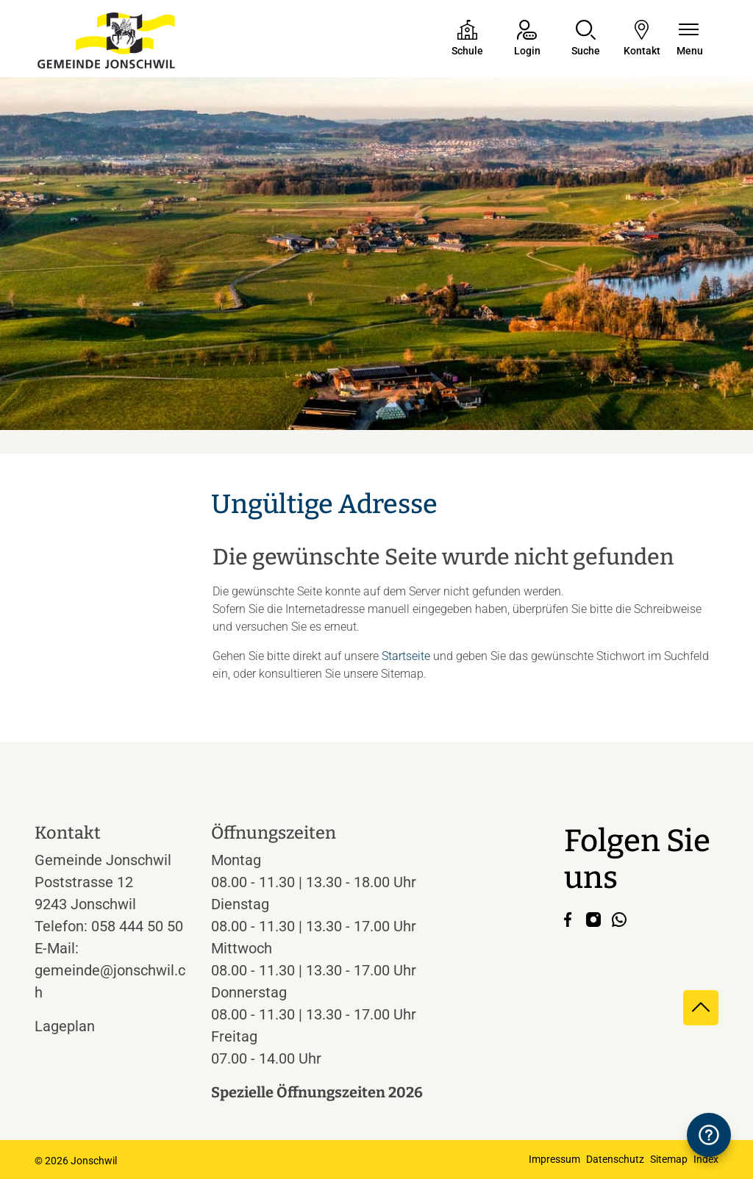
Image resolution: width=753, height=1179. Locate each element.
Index (705, 1159)
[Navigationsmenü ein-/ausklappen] (689, 39)
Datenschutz (615, 1159)
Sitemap (669, 1159)
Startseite (406, 656)
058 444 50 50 (137, 926)
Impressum (554, 1159)
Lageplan (78, 1026)
